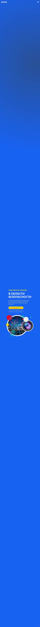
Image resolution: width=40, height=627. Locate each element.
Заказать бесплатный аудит (16, 311)
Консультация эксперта (16, 307)
